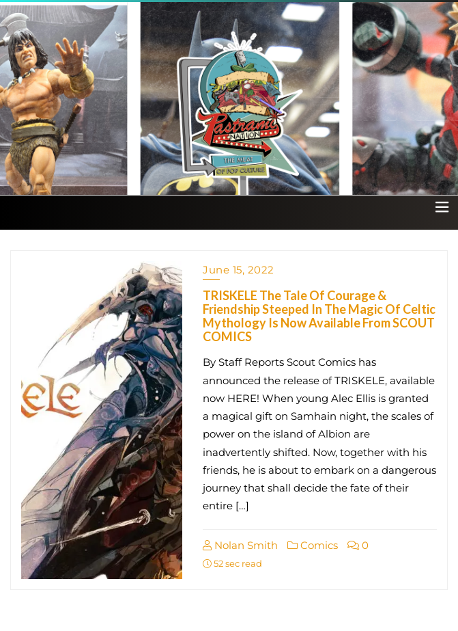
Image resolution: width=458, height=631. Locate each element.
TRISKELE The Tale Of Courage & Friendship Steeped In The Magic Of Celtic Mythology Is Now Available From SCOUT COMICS (319, 315)
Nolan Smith (240, 545)
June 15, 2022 (238, 269)
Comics (312, 545)
